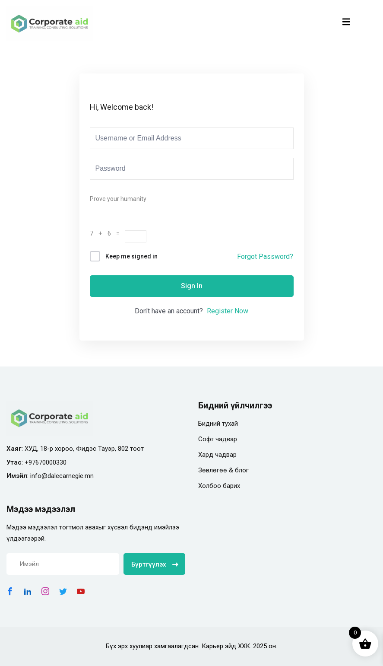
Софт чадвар (217, 439)
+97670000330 (45, 462)
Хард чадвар (217, 455)
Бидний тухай (218, 423)
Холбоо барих (219, 486)
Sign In (192, 286)
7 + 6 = (107, 233)
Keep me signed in (131, 256)
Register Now (227, 311)
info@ (38, 476)
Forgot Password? (265, 256)
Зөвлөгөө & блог (223, 470)
